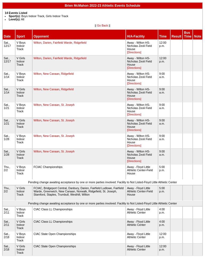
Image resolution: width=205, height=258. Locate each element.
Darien (47, 42)
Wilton (38, 42)
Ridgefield (80, 42)
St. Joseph (67, 104)
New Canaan (51, 73)
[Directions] (134, 52)
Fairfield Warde (62, 42)
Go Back (102, 25)
